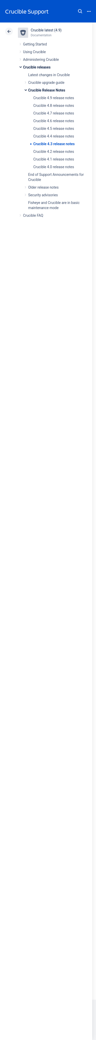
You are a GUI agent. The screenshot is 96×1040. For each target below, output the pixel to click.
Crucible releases (36, 67)
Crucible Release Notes (46, 90)
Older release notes (43, 187)
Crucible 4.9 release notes (53, 98)
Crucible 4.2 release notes (53, 152)
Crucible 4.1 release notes (53, 159)
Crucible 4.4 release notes (53, 136)
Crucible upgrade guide (46, 83)
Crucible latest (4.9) (46, 30)
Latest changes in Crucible (49, 75)
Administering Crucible (41, 60)
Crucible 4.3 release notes (54, 144)
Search (80, 11)
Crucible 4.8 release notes (53, 106)
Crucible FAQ (33, 215)
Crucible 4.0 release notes (53, 167)
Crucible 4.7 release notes (53, 113)
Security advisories (43, 195)
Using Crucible (34, 52)
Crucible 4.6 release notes (53, 121)
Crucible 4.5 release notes (53, 129)
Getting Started (35, 44)
